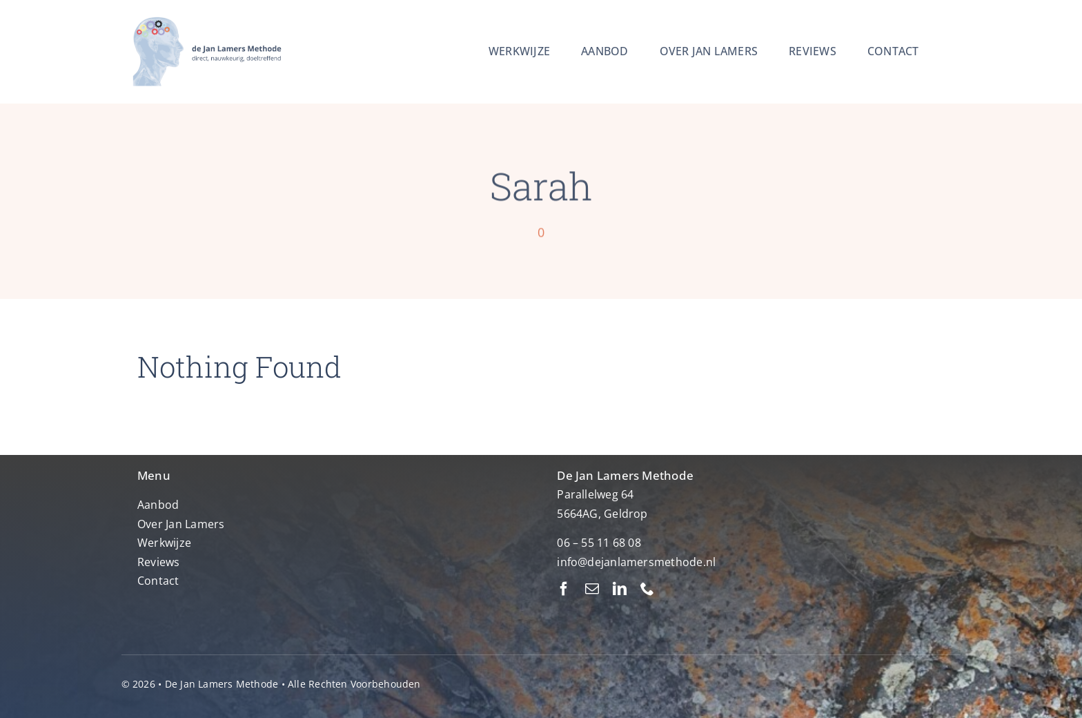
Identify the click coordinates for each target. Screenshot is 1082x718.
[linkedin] (620, 589)
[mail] (592, 589)
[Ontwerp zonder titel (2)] (205, 16)
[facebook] (564, 589)
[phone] (647, 589)
